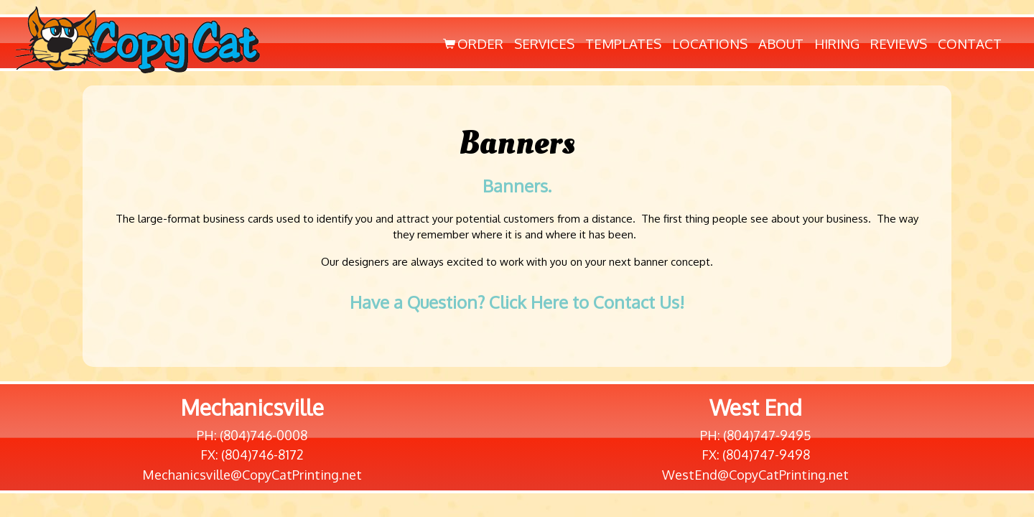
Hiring (837, 43)
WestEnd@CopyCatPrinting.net (755, 475)
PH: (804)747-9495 (755, 435)
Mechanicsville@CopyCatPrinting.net (252, 475)
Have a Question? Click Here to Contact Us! (517, 302)
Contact (970, 43)
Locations (709, 43)
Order (472, 43)
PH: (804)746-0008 (252, 435)
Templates (623, 43)
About (781, 43)
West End (755, 407)
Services (544, 43)
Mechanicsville (252, 407)
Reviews (898, 43)
